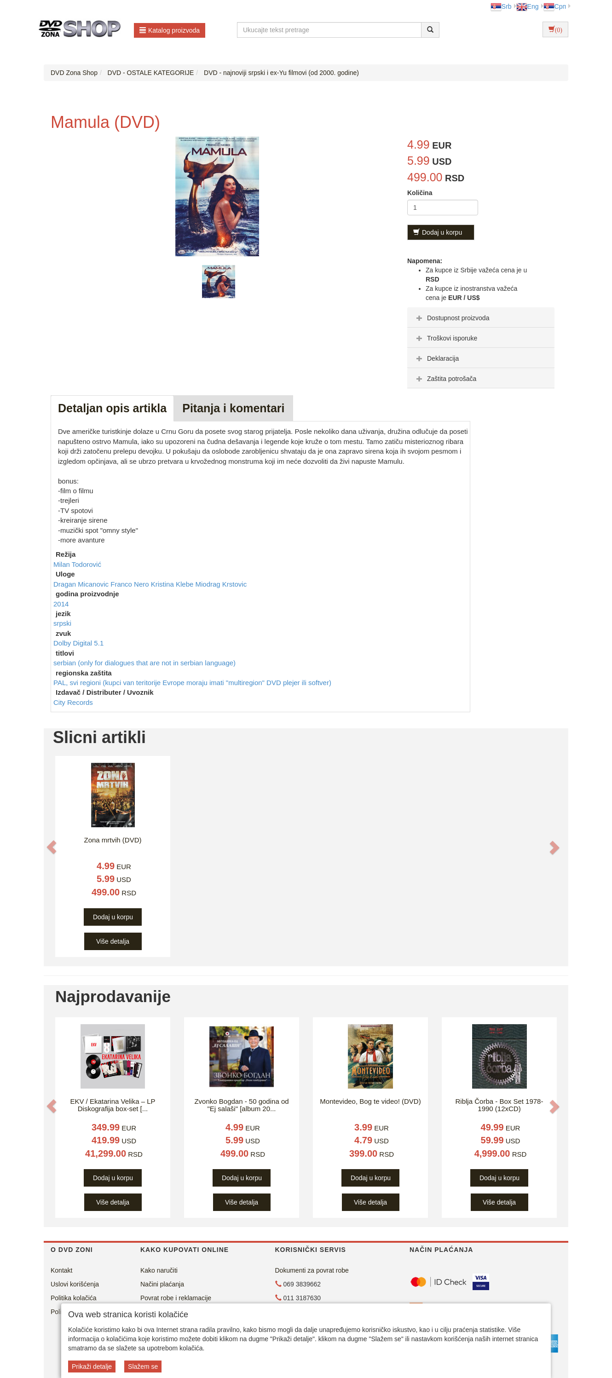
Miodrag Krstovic (221, 584)
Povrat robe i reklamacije (175, 1298)
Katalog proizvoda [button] (169, 30)
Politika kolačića (74, 1298)
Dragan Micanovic (81, 584)
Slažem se (143, 1366)
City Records (73, 702)
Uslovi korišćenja (75, 1284)
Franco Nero (130, 584)
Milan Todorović (77, 564)
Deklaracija (436, 358)
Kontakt (61, 1270)
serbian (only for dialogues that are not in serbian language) (144, 663)
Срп (554, 6)
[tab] (480, 317)
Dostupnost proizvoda (451, 318)
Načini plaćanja (162, 1284)
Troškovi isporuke (445, 338)
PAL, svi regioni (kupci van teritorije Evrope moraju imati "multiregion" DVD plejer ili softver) (192, 682)
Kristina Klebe (173, 584)
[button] (51, 847)
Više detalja (112, 941)
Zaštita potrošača (445, 378)
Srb (501, 6)
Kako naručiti (159, 1270)
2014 (61, 604)
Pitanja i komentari (233, 408)
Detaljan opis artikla (112, 408)
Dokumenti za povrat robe (312, 1270)
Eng (527, 6)
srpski (62, 623)
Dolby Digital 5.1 (78, 643)
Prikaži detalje (92, 1366)
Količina (419, 192)
